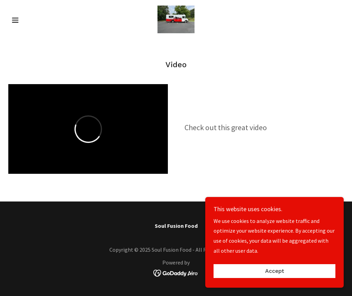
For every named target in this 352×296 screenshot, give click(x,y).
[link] (175, 19)
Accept (274, 271)
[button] (33, 20)
